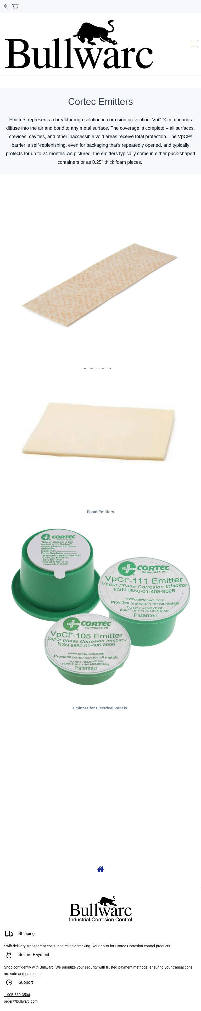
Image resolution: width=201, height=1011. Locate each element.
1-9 (6, 969)
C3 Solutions (111, 1000)
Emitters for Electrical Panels (100, 682)
